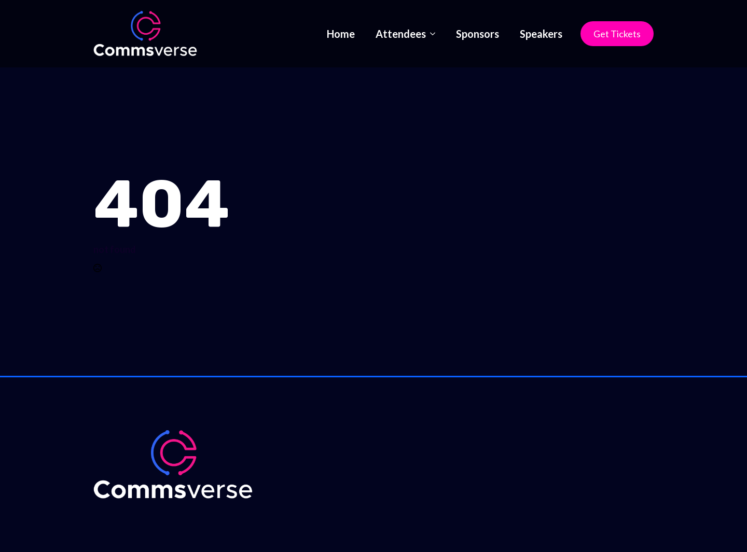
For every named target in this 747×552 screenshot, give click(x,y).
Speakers (541, 33)
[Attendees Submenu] (436, 33)
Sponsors (477, 33)
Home (341, 33)
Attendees (401, 33)
